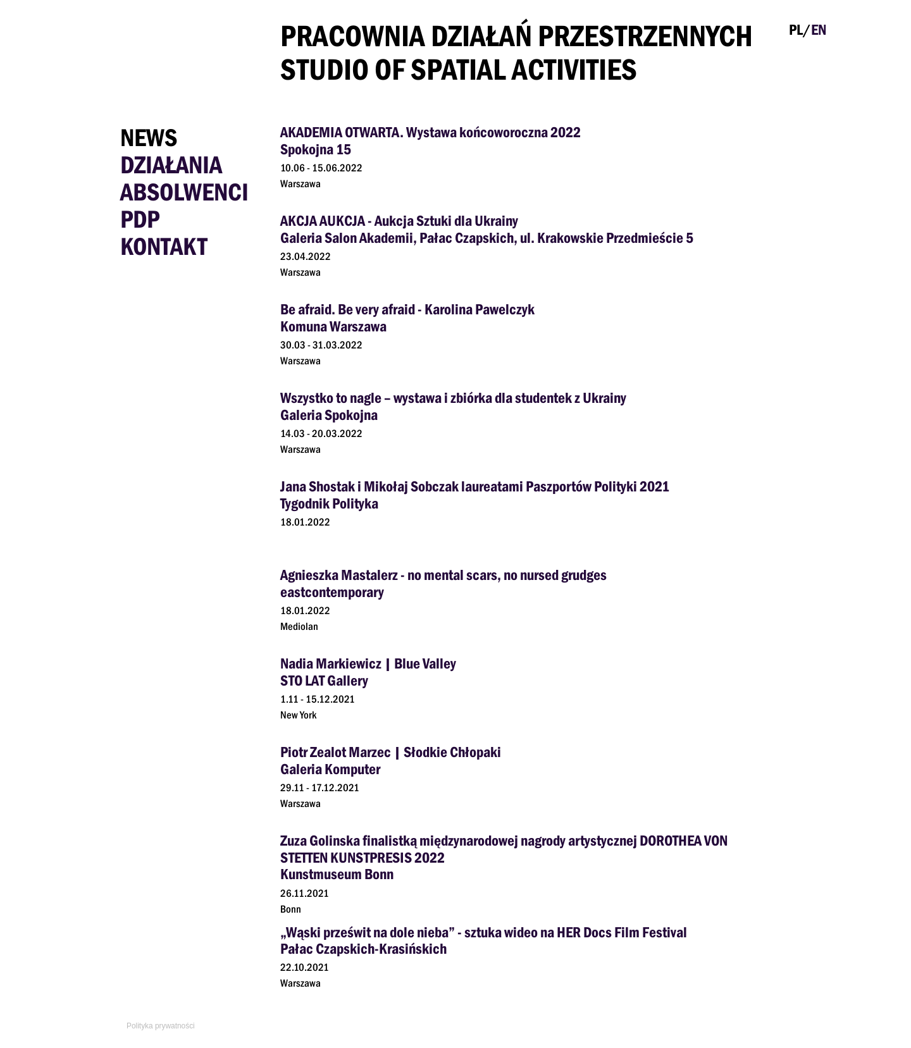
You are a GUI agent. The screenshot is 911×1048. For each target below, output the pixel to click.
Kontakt (164, 246)
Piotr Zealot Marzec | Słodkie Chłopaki (390, 751)
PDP (139, 218)
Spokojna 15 (315, 148)
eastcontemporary (332, 591)
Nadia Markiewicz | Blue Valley (368, 663)
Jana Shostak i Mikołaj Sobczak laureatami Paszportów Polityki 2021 (474, 486)
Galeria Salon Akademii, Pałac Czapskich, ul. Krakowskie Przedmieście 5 (486, 237)
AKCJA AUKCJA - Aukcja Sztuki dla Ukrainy (399, 220)
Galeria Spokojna (329, 414)
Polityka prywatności (161, 1025)
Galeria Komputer (330, 768)
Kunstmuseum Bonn (337, 873)
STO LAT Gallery (324, 680)
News (148, 137)
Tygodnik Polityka (329, 503)
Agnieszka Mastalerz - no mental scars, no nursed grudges (443, 574)
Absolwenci (184, 191)
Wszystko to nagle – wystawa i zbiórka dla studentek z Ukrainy (453, 397)
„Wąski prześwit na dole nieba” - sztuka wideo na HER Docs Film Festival (483, 931)
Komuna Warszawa (333, 326)
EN (818, 29)
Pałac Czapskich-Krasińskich (363, 948)
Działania (171, 164)
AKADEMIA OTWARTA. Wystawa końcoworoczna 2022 (430, 131)
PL (796, 29)
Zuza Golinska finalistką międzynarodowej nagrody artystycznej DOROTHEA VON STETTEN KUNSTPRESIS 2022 (504, 848)
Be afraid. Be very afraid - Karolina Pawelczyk (407, 308)
